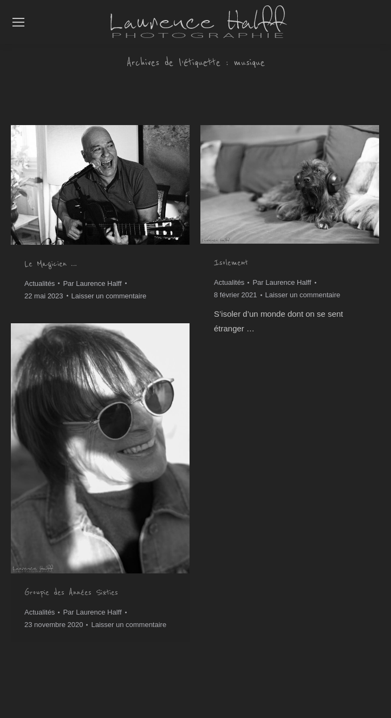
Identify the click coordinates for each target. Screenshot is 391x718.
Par (92, 283)
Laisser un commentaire (109, 296)
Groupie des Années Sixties (71, 592)
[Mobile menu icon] (18, 22)
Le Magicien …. (50, 263)
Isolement (231, 262)
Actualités (39, 283)
